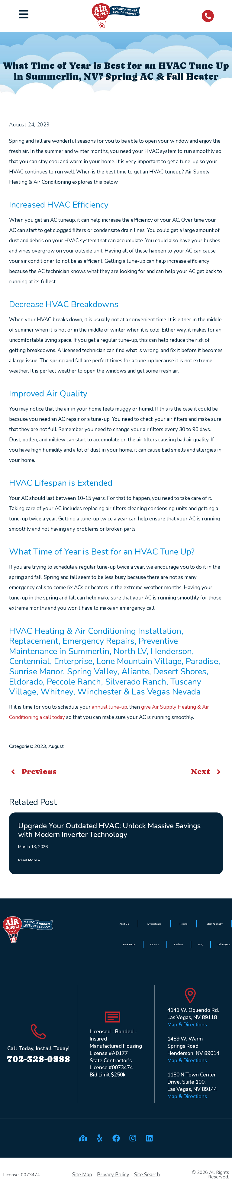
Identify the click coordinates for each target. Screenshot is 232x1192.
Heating (183, 924)
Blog (200, 944)
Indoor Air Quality (214, 924)
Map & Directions (187, 1024)
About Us (124, 924)
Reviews (178, 944)
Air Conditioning (154, 924)
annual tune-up (109, 707)
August (56, 746)
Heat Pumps (129, 944)
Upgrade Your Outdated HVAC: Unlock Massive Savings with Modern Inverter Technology (109, 830)
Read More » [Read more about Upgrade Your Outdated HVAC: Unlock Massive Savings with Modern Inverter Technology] (29, 860)
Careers (154, 944)
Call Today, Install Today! (38, 1048)
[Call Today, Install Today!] (38, 1031)
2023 (40, 746)
